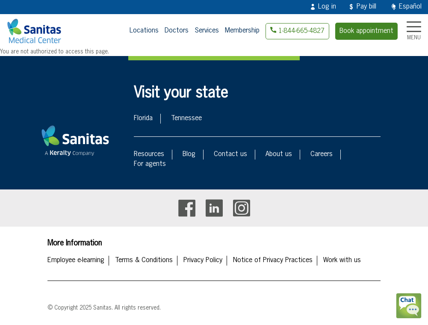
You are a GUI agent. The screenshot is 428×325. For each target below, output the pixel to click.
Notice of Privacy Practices (273, 260)
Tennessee (186, 118)
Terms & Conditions (144, 260)
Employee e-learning (75, 260)
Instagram (241, 208)
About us (279, 154)
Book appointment (366, 31)
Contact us (230, 154)
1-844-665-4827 (301, 31)
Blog (189, 154)
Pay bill (366, 6)
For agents (150, 164)
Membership (242, 30)
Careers (321, 154)
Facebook (186, 208)
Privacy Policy (202, 260)
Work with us (342, 260)
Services (207, 30)
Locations (144, 30)
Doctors (177, 30)
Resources (149, 154)
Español (410, 6)
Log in (327, 6)
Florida (143, 118)
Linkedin (214, 208)
